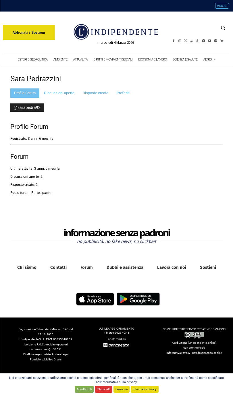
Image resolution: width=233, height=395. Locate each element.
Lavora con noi (171, 267)
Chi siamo (26, 267)
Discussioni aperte (59, 93)
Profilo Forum (25, 93)
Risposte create (95, 93)
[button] (223, 27)
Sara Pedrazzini (35, 78)
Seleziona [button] (121, 389)
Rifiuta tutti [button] (103, 389)
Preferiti (123, 93)
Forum (86, 267)
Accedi (222, 6)
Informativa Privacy (145, 389)
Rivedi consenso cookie (207, 352)
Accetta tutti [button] (84, 389)
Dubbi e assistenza (125, 267)
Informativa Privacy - (179, 352)
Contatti (58, 267)
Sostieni (208, 267)
